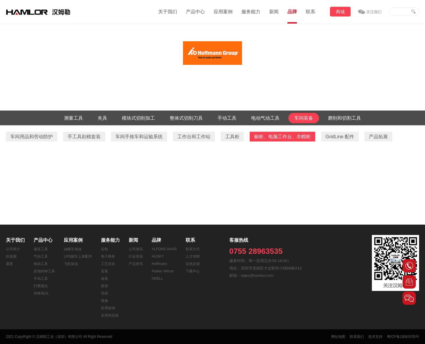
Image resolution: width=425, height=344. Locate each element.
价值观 (11, 256)
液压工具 (41, 249)
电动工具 (41, 264)
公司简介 (13, 249)
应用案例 (223, 11)
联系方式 (193, 249)
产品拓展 (378, 136)
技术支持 (375, 337)
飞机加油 (71, 264)
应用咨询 (108, 308)
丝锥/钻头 (41, 293)
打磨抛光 (41, 286)
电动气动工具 (265, 118)
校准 (104, 286)
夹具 (102, 118)
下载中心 (193, 271)
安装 (104, 271)
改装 (104, 278)
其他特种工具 (44, 271)
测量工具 (73, 118)
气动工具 (41, 256)
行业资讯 (136, 256)
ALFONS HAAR (164, 249)
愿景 (9, 264)
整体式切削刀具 (186, 118)
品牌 (292, 11)
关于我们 (167, 11)
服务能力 (250, 11)
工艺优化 (108, 264)
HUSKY (158, 256)
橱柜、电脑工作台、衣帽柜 (282, 136)
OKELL (157, 278)
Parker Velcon (163, 271)
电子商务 (108, 256)
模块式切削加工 (138, 118)
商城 (340, 11)
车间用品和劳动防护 (31, 136)
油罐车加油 (72, 249)
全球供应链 (110, 315)
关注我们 (374, 12)
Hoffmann (159, 264)
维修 (104, 301)
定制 (104, 249)
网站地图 (338, 337)
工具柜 (232, 136)
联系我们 (357, 337)
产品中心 (195, 11)
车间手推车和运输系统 (139, 136)
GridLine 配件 (340, 136)
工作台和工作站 (193, 136)
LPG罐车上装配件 (78, 256)
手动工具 (227, 118)
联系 (310, 11)
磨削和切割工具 (344, 118)
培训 (104, 293)
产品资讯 (136, 264)
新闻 (274, 11)
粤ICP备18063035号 (403, 337)
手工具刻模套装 (84, 136)
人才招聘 (193, 256)
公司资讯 (136, 249)
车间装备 (303, 118)
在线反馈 (193, 264)
